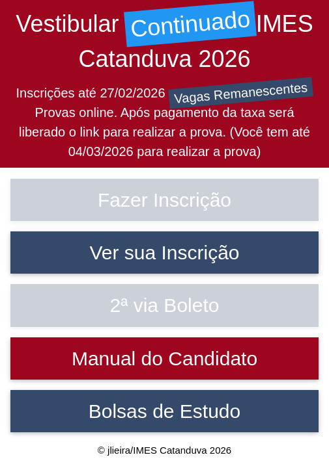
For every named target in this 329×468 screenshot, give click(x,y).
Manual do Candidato (164, 358)
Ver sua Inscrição (164, 252)
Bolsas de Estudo (164, 411)
